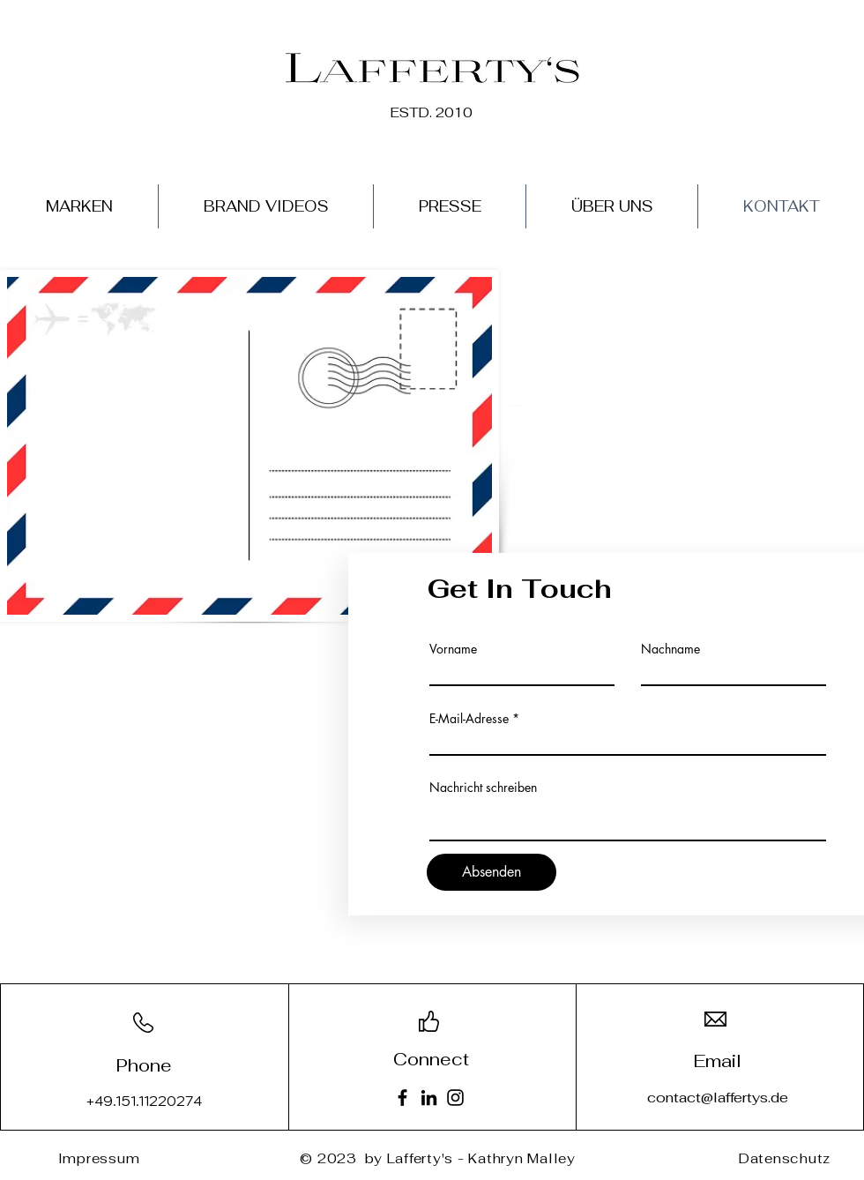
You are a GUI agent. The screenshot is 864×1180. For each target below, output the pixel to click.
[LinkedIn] (429, 1098)
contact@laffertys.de (717, 1097)
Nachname (670, 649)
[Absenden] (491, 872)
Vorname (453, 649)
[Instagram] (455, 1098)
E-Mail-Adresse (469, 719)
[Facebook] (402, 1098)
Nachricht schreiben (483, 787)
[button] (79, 206)
